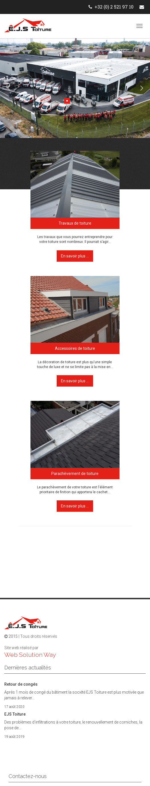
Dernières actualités (27, 668)
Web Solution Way (30, 654)
